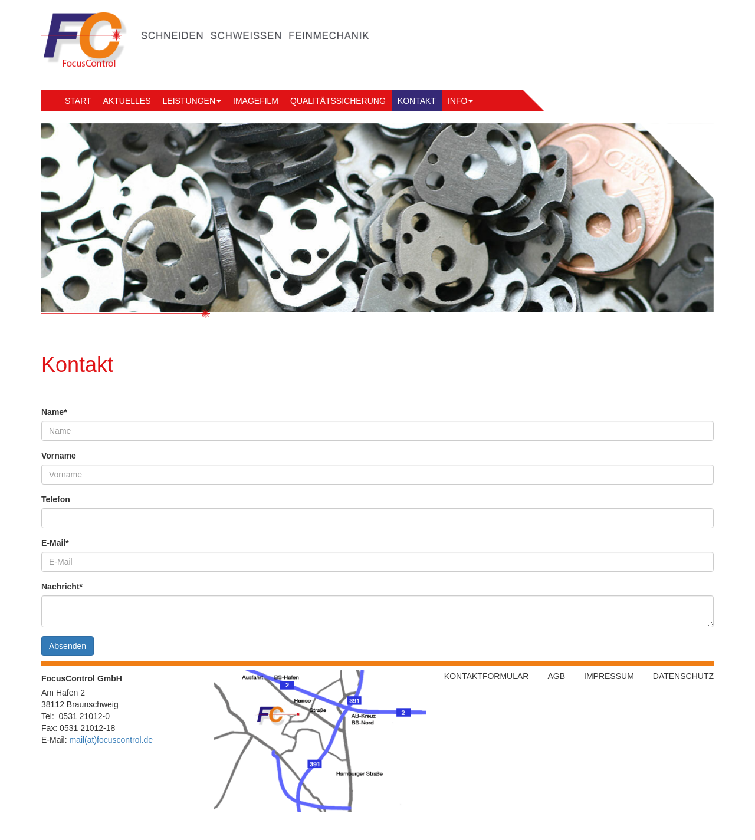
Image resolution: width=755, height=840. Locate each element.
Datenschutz (683, 676)
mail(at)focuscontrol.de (111, 740)
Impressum (609, 676)
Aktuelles (127, 101)
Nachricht (62, 586)
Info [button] (460, 101)
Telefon (55, 499)
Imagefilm (255, 101)
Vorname (58, 455)
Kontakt (420, 100)
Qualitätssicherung (338, 101)
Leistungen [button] (192, 101)
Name (54, 412)
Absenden (67, 646)
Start (78, 101)
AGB (556, 676)
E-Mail (55, 543)
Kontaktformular (486, 676)
